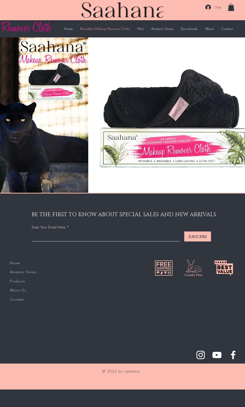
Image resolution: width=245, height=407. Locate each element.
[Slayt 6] (190, 185)
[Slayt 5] (184, 185)
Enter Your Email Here (49, 227)
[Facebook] (233, 355)
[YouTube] (216, 355)
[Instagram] (200, 355)
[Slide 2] (167, 185)
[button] (231, 7)
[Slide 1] (161, 185)
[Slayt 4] (179, 185)
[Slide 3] (173, 185)
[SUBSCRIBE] (197, 236)
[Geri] (102, 115)
